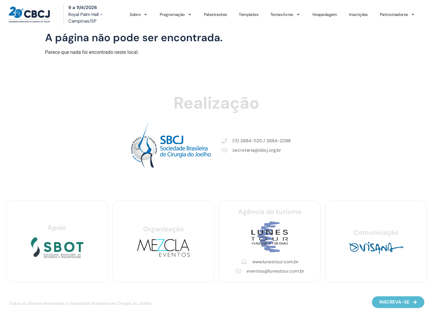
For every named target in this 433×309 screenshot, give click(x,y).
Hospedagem (324, 14)
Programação (176, 14)
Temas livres (285, 14)
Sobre (139, 14)
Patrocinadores (397, 14)
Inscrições (358, 14)
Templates (248, 14)
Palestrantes (215, 14)
